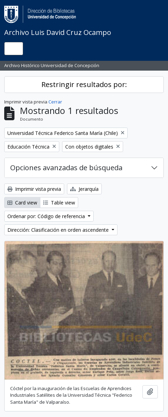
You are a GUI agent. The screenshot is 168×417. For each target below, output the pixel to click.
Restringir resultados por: (84, 84)
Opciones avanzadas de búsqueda (66, 167)
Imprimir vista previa (34, 189)
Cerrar (55, 102)
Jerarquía (84, 189)
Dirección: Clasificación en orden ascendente (58, 230)
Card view (22, 202)
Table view (59, 202)
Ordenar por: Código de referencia (46, 216)
